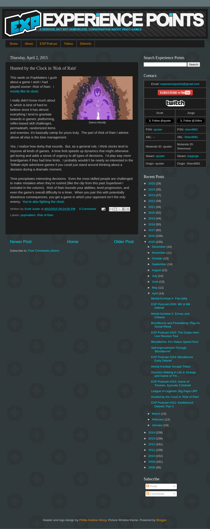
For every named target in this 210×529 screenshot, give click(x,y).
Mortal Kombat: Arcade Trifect (171, 366)
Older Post (124, 241)
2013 (152, 438)
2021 (152, 207)
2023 (152, 195)
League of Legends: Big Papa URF (174, 391)
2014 (152, 432)
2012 (152, 444)
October (157, 258)
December (159, 246)
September (159, 264)
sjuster (157, 129)
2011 (152, 450)
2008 (152, 467)
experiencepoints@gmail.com (179, 84)
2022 (152, 201)
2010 (152, 456)
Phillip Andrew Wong (93, 520)
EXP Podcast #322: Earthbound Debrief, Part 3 (172, 404)
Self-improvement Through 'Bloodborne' (169, 349)
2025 (152, 183)
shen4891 (191, 129)
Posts (151, 486)
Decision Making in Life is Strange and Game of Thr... (173, 374)
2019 (152, 218)
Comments (155, 493)
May (155, 287)
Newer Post (21, 241)
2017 (152, 230)
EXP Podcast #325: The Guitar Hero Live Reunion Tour (175, 334)
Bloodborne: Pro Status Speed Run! (175, 341)
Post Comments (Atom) (43, 250)
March (156, 413)
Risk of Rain (45, 215)
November (159, 252)
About (29, 43)
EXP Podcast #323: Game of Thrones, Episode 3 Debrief (171, 383)
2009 (152, 461)
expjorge (193, 156)
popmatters (28, 215)
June (155, 281)
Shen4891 (191, 137)
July (155, 276)
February (158, 419)
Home (14, 43)
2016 (152, 236)
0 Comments (87, 209)
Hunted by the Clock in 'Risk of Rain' (175, 397)
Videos (68, 43)
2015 (152, 241)
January (157, 425)
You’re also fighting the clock (43, 201)
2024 (152, 189)
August (157, 270)
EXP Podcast (48, 43)
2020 (152, 212)
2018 (152, 224)
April (155, 293)
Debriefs (86, 43)
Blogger (161, 520)
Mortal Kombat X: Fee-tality (169, 298)
